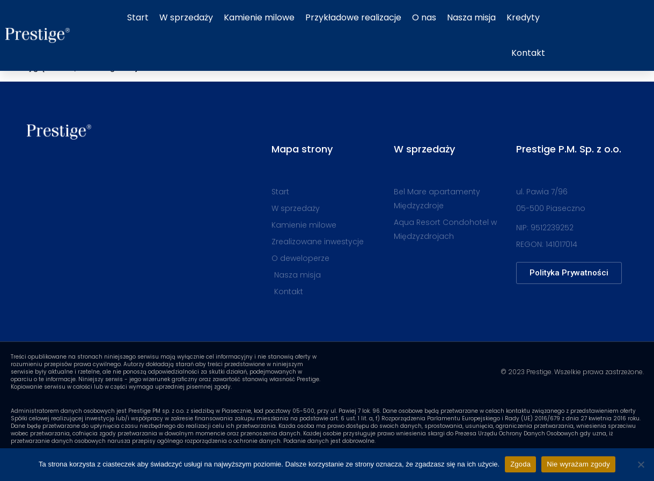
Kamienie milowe (259, 17)
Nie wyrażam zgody (578, 464)
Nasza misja (471, 17)
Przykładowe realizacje (353, 17)
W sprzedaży (186, 17)
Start (138, 17)
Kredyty (523, 17)
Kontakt (528, 53)
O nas (424, 17)
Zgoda (520, 464)
